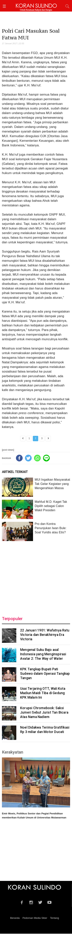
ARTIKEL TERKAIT (15, 472)
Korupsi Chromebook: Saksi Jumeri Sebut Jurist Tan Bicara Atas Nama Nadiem (44, 712)
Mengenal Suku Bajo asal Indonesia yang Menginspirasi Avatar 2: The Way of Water (43, 654)
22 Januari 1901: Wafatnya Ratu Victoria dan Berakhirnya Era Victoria (44, 634)
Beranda (15, 917)
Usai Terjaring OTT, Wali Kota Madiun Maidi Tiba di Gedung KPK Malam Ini (42, 693)
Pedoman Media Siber (34, 917)
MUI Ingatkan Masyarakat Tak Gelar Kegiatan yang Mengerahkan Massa (52, 484)
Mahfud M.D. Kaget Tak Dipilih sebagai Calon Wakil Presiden (51, 506)
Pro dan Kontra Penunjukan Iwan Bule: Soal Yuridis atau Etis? (50, 528)
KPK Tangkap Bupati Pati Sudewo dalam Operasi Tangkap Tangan (45, 673)
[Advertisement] (36, 576)
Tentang (54, 917)
